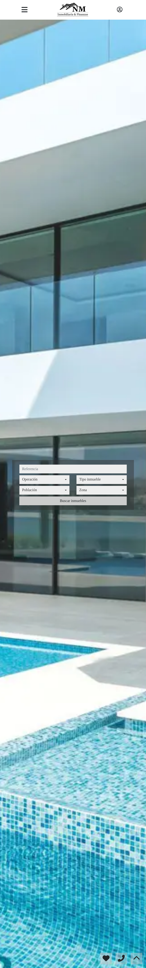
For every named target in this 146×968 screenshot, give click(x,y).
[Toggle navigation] (24, 9)
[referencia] (73, 469)
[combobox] (44, 479)
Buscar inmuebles (73, 501)
